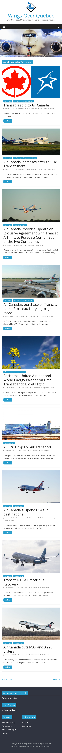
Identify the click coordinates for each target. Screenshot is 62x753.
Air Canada (8, 101)
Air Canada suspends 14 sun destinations (26, 512)
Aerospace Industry (8, 723)
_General (7, 372)
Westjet (11, 520)
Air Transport (45, 451)
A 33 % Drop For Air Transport (27, 447)
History (4, 733)
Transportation (28, 101)
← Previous (7, 679)
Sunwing (5, 520)
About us (25, 723)
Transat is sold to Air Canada (26, 105)
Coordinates (26, 726)
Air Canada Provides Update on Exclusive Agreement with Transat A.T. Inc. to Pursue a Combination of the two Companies (30, 235)
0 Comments (32, 170)
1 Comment (32, 109)
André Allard (22, 109)
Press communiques (29, 158)
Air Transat (17, 101)
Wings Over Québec (31, 15)
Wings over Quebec (9, 698)
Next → (56, 679)
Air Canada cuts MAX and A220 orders (27, 649)
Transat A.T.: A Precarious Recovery (23, 582)
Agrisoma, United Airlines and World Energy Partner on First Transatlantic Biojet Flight (27, 379)
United (52, 388)
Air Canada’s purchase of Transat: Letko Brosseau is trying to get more (30, 308)
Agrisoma (46, 388)
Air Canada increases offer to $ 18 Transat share (30, 164)
